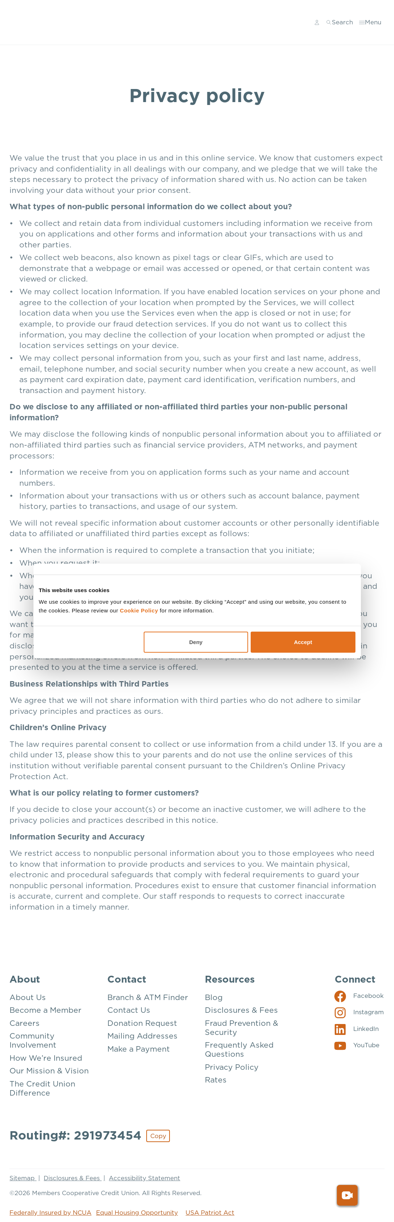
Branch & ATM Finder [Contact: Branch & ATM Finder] (147, 998)
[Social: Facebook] (359, 996)
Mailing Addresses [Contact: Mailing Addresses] (142, 1036)
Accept (303, 642)
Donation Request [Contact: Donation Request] (142, 1023)
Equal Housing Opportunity (137, 1213)
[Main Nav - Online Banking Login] (317, 22)
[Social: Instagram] (359, 1012)
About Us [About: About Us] (27, 998)
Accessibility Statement (144, 1178)
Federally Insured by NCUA (50, 1213)
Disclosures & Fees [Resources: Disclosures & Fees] (241, 1010)
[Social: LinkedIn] (357, 1029)
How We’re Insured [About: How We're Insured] (45, 1058)
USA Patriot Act (210, 1213)
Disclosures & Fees (73, 1178)
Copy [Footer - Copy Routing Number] (158, 1136)
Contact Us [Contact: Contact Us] (128, 1010)
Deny (196, 642)
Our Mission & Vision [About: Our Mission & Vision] (49, 1071)
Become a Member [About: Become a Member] (45, 1010)
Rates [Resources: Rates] (216, 1080)
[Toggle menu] (370, 22)
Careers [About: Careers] (24, 1023)
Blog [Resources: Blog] (214, 998)
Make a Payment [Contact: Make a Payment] (138, 1049)
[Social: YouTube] (357, 1045)
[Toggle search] (339, 22)
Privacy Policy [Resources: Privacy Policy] (232, 1067)
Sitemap (22, 1178)
